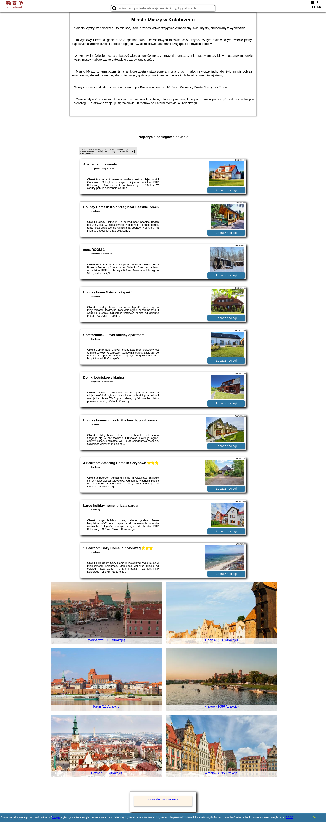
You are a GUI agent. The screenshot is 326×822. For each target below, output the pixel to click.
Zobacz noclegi (226, 190)
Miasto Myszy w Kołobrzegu (163, 799)
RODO (289, 817)
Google (56, 817)
